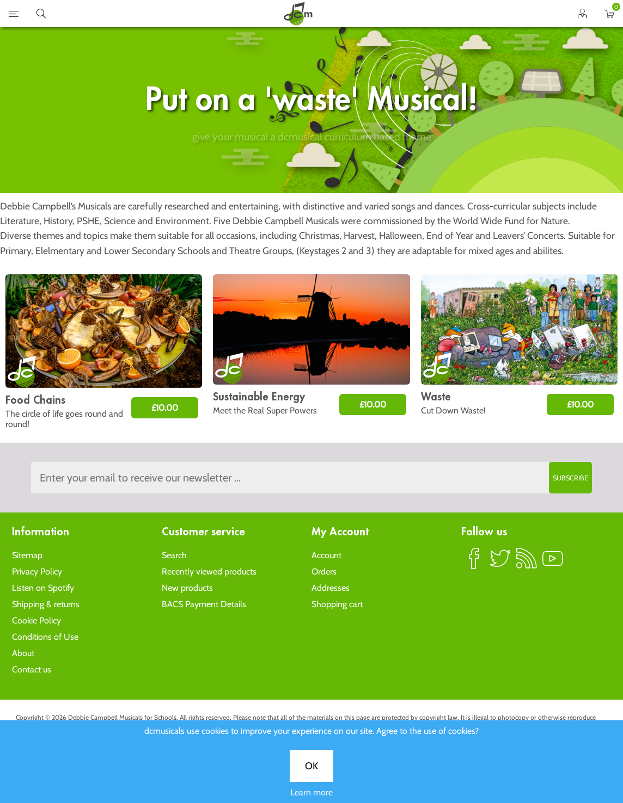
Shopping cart (337, 604)
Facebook (474, 563)
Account (326, 555)
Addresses (331, 588)
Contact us (31, 669)
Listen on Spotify (43, 588)
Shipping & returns (46, 604)
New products (187, 588)
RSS (526, 563)
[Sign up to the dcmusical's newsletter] (311, 477)
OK (311, 365)
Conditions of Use (45, 637)
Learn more (311, 391)
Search (174, 555)
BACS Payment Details (204, 604)
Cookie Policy (36, 620)
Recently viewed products (209, 571)
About (23, 653)
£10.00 (164, 408)
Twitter (500, 563)
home (297, 13)
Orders (324, 571)
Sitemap (27, 555)
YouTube (552, 563)
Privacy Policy (37, 571)
